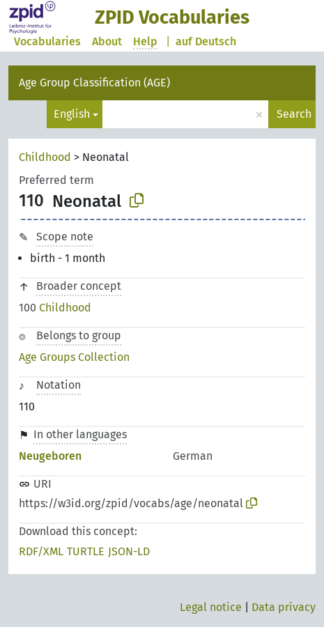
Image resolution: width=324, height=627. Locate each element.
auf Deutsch (206, 41)
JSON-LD (129, 551)
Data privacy (284, 607)
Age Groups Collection (74, 357)
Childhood (45, 157)
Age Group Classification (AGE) (94, 82)
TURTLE (86, 551)
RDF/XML (41, 551)
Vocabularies (47, 41)
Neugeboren (50, 456)
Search (294, 114)
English (72, 114)
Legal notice (211, 607)
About (107, 41)
